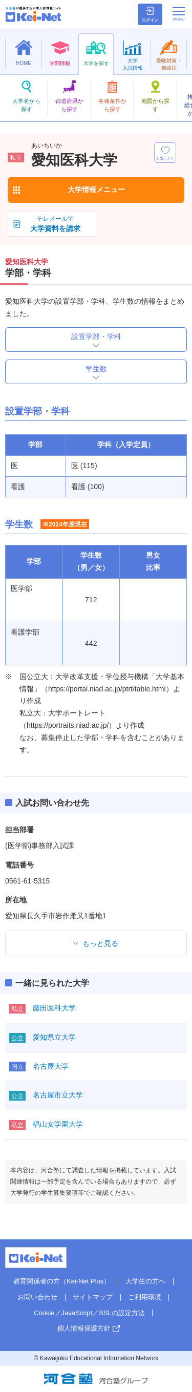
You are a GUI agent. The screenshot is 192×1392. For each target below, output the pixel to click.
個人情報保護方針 (84, 1328)
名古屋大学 (51, 1066)
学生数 (96, 369)
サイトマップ (93, 1297)
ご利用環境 (144, 1297)
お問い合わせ (37, 1297)
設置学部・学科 (96, 336)
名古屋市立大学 (58, 1095)
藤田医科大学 (54, 1008)
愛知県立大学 (54, 1037)
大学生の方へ (145, 1281)
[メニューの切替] (178, 14)
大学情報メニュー (96, 189)
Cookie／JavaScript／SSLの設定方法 (89, 1313)
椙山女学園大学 (58, 1124)
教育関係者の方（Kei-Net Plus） (61, 1281)
